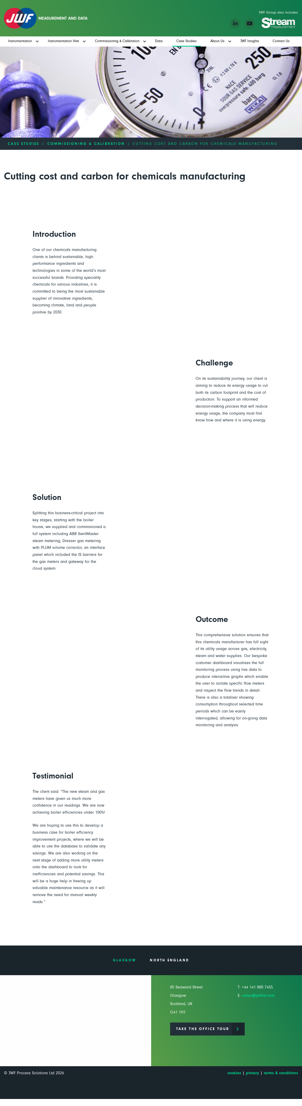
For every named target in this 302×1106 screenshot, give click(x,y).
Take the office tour (202, 1029)
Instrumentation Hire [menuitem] (63, 41)
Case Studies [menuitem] (186, 41)
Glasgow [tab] (124, 960)
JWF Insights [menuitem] (249, 41)
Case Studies (23, 144)
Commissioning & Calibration (86, 144)
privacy (252, 1073)
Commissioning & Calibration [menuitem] (117, 41)
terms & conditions (281, 1073)
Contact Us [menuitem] (281, 41)
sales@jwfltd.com (258, 995)
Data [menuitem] (159, 41)
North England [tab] (169, 960)
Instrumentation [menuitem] (20, 41)
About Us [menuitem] (217, 41)
